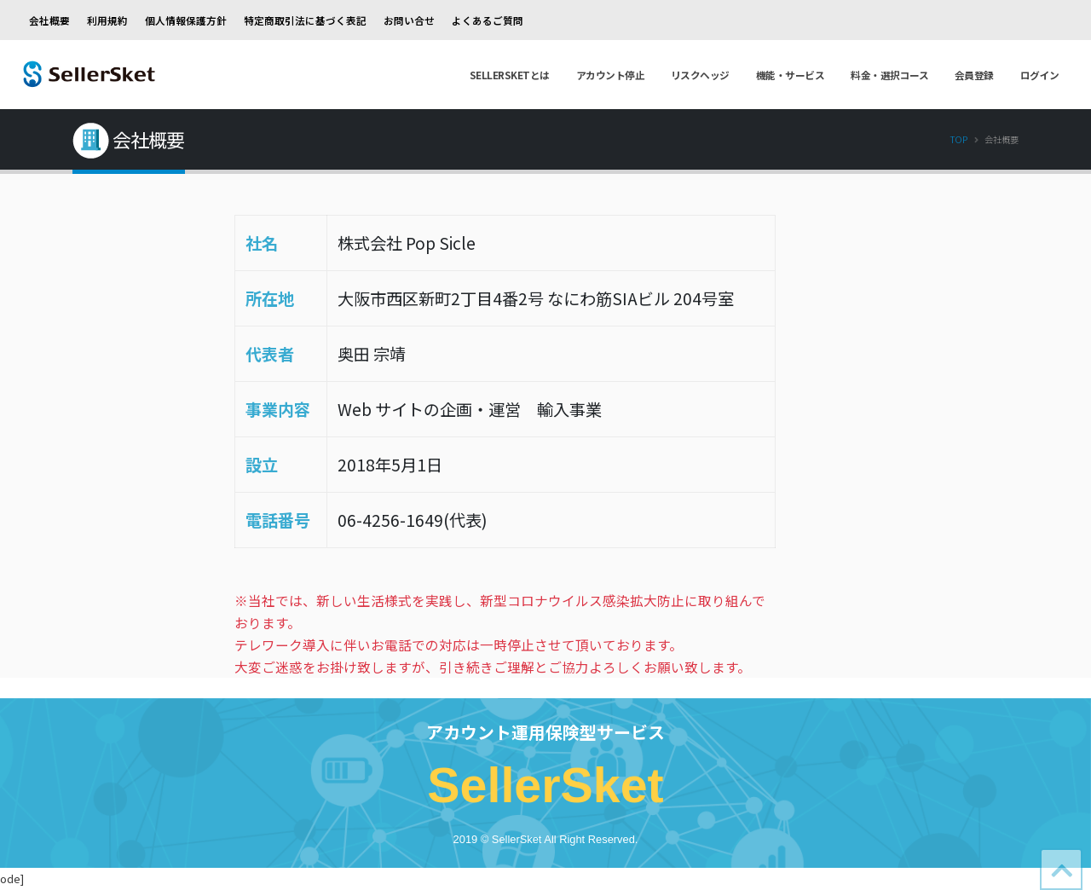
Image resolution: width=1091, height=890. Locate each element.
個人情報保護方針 (186, 20)
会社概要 (49, 20)
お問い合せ (409, 20)
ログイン (1039, 74)
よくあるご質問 (487, 20)
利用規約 (107, 20)
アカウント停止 (610, 74)
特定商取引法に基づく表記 (305, 20)
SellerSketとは (510, 74)
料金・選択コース (889, 74)
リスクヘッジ (700, 74)
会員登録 (974, 74)
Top (958, 139)
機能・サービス (790, 74)
